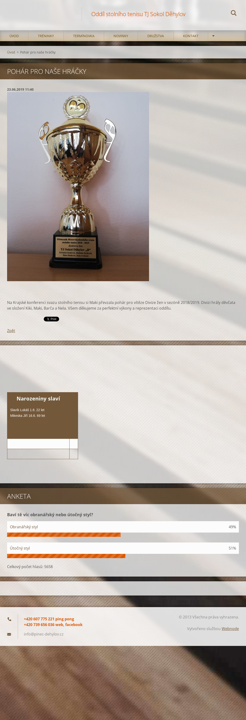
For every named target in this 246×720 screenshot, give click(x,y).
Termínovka (83, 36)
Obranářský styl (24, 526)
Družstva (155, 36)
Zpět (11, 330)
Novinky (121, 36)
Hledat (234, 13)
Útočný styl (20, 548)
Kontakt (190, 36)
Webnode (230, 628)
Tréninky (46, 36)
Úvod (14, 36)
